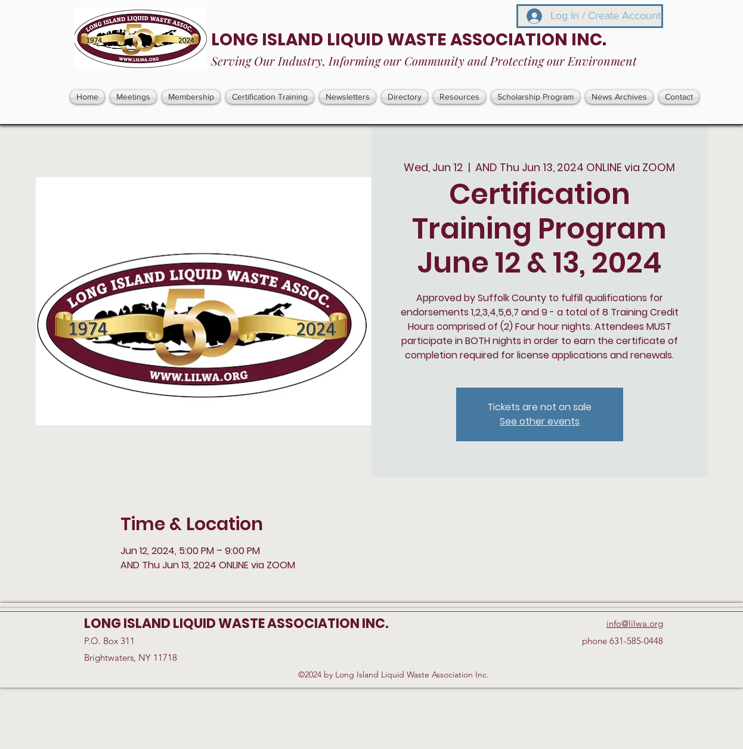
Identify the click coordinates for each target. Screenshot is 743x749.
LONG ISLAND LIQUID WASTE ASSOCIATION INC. (408, 39)
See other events (540, 421)
